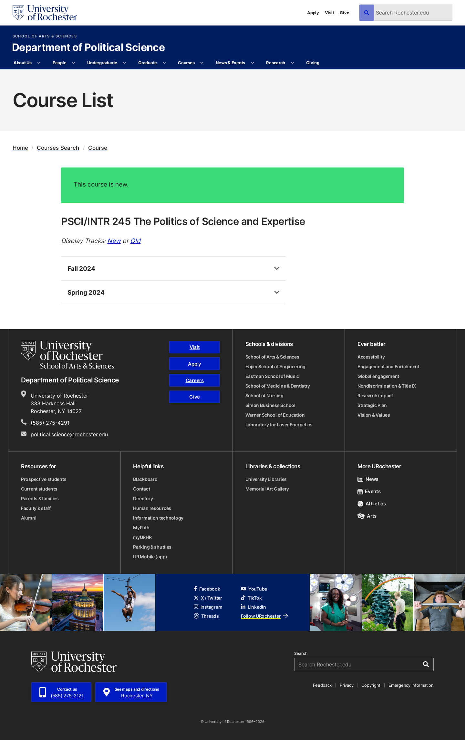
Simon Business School (270, 405)
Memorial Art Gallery (267, 489)
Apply (313, 12)
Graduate (147, 63)
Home (20, 147)
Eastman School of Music (272, 376)
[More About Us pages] (39, 62)
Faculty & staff (36, 508)
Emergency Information (411, 685)
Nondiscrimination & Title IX (386, 386)
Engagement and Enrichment (388, 366)
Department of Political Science (88, 47)
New (114, 240)
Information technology (158, 518)
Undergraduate (102, 63)
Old (135, 240)
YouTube (254, 589)
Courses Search (58, 147)
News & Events (230, 63)
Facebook (207, 589)
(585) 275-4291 (50, 422)
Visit (329, 12)
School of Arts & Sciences (45, 36)
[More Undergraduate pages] (124, 62)
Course (97, 147)
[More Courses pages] (202, 62)
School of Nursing (264, 395)
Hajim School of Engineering (275, 366)
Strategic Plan (372, 405)
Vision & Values (373, 415)
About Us (23, 63)
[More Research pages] (292, 62)
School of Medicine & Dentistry (277, 386)
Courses (186, 63)
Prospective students (43, 479)
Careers (195, 380)
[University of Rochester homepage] (45, 12)
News (367, 479)
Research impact (375, 395)
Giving (312, 63)
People (59, 63)
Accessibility (371, 357)
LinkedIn (253, 607)
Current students (39, 489)
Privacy (346, 685)
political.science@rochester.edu (69, 434)
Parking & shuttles (152, 547)
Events (369, 491)
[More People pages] (73, 62)
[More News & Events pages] (252, 62)
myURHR (142, 537)
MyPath (141, 527)
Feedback (322, 685)
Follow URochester (264, 616)
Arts (367, 515)
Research (275, 63)
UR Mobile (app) (150, 556)
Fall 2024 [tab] (81, 268)
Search (300, 653)
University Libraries (266, 479)
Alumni (28, 518)
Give (344, 12)
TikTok (251, 598)
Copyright (370, 685)
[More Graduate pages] (164, 62)
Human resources (152, 508)
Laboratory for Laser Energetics (279, 424)
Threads (206, 616)
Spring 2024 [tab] (86, 292)
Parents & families (40, 498)
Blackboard (145, 479)
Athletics (371, 503)
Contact (141, 489)
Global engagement (378, 376)
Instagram (208, 607)
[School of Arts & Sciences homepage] (67, 355)
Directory (143, 498)
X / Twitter (208, 598)
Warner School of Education (275, 415)
